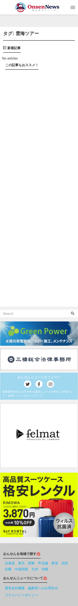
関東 (31, 563)
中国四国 (21, 569)
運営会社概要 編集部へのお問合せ (31, 588)
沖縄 (44, 569)
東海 (54, 563)
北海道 (10, 563)
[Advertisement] (39, 189)
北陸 (64, 563)
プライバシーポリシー (21, 595)
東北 (21, 563)
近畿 (8, 569)
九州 (34, 569)
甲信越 (43, 563)
